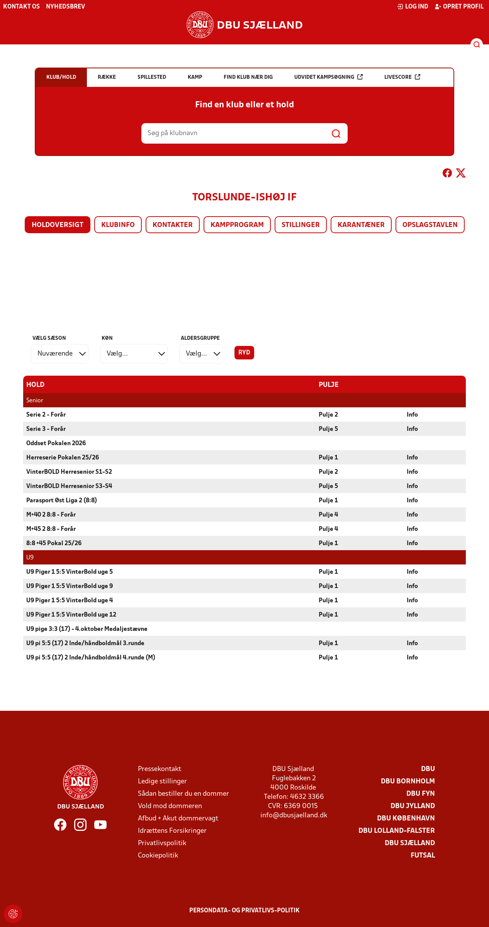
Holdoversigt (57, 225)
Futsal (423, 855)
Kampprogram (237, 225)
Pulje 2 (328, 414)
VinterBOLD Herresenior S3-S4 (69, 486)
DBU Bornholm (408, 781)
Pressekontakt (159, 769)
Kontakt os (21, 7)
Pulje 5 (328, 429)
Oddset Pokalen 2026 (56, 443)
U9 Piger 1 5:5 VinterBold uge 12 (71, 614)
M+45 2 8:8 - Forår (51, 529)
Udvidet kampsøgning (328, 77)
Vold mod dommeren (170, 806)
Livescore (402, 77)
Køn (107, 338)
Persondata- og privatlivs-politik (244, 910)
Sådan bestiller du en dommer (183, 793)
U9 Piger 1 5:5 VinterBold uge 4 (69, 600)
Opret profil (459, 6)
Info (412, 414)
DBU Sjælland (410, 843)
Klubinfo (118, 225)
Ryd (244, 353)
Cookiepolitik (158, 855)
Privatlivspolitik (162, 843)
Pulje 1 (328, 457)
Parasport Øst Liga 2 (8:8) (61, 500)
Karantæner (361, 225)
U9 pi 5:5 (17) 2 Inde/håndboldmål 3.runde (85, 643)
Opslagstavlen (430, 225)
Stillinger (301, 225)
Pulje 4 (328, 514)
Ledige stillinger (162, 781)
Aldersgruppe (200, 338)
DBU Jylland (413, 806)
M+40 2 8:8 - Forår (51, 514)
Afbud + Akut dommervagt (178, 818)
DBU (428, 769)
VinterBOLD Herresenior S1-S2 (69, 472)
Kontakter (173, 225)
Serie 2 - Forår (46, 414)
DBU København (406, 818)
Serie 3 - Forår (46, 429)
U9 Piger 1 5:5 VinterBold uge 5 (69, 572)
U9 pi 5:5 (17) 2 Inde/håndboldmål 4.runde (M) (90, 657)
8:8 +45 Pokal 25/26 (54, 543)
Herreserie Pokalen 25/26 (62, 457)
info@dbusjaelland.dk (293, 815)
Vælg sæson (49, 338)
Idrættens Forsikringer (172, 830)
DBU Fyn (420, 793)
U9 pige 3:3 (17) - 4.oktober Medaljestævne (87, 629)
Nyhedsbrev (65, 7)
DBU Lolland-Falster (396, 830)
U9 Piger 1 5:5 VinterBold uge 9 (69, 586)
